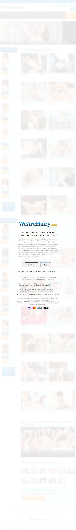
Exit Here (31, 265)
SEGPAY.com (41, 303)
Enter (46, 265)
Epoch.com (27, 301)
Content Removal (41, 304)
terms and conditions (35, 291)
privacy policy (49, 291)
